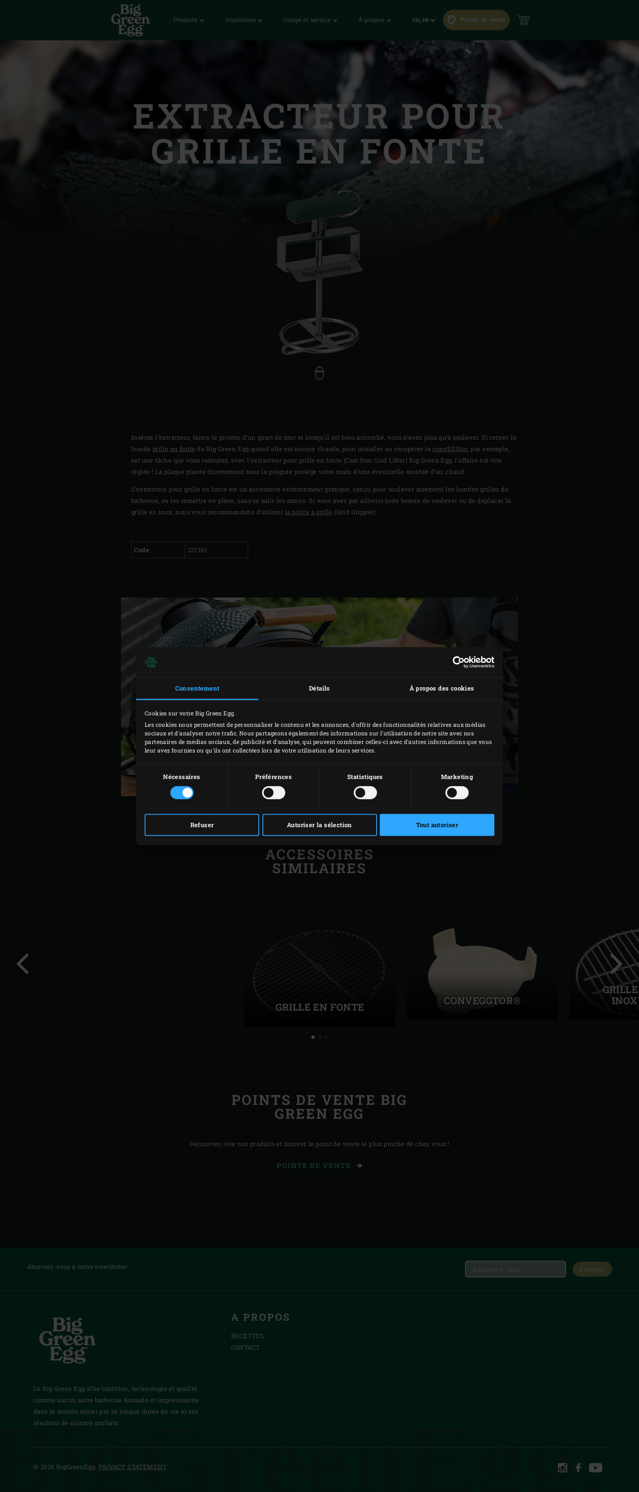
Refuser (202, 825)
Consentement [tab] (197, 688)
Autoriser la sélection (319, 825)
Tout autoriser (437, 825)
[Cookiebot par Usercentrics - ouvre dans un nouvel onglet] (458, 662)
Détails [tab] (319, 688)
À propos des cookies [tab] (442, 688)
